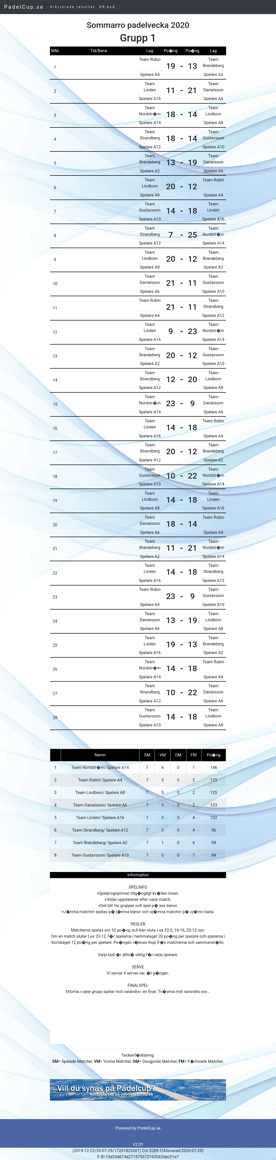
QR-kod (107, 7)
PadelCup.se (24, 7)
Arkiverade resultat (72, 7)
